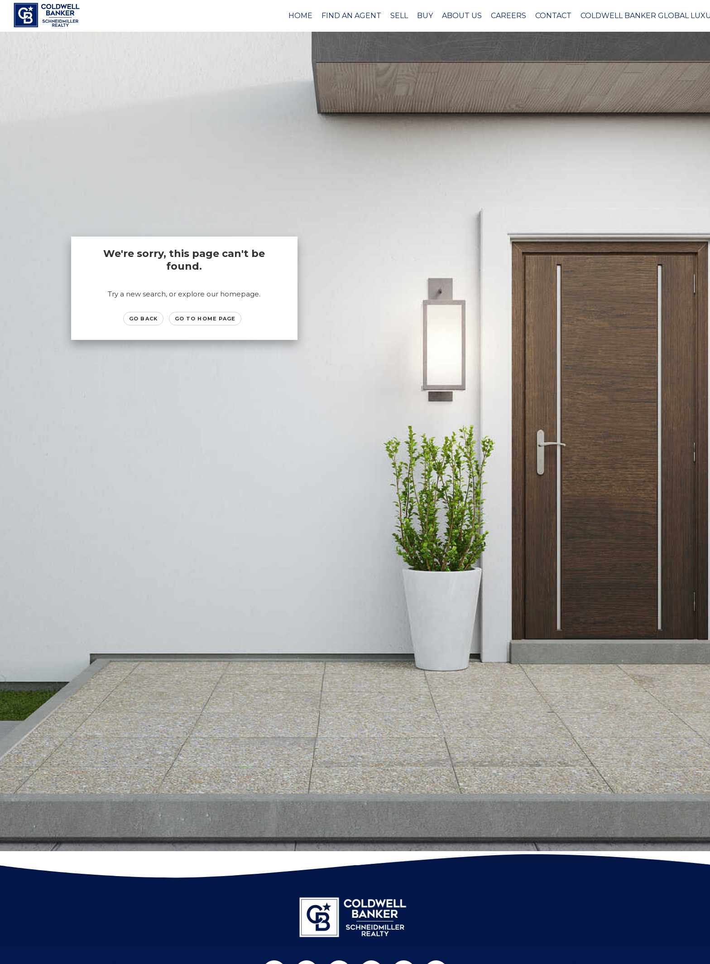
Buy (425, 15)
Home (300, 15)
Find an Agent (351, 15)
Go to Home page (205, 318)
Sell (399, 15)
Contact (553, 15)
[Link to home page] (48, 15)
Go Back (143, 318)
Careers (508, 15)
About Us (462, 15)
